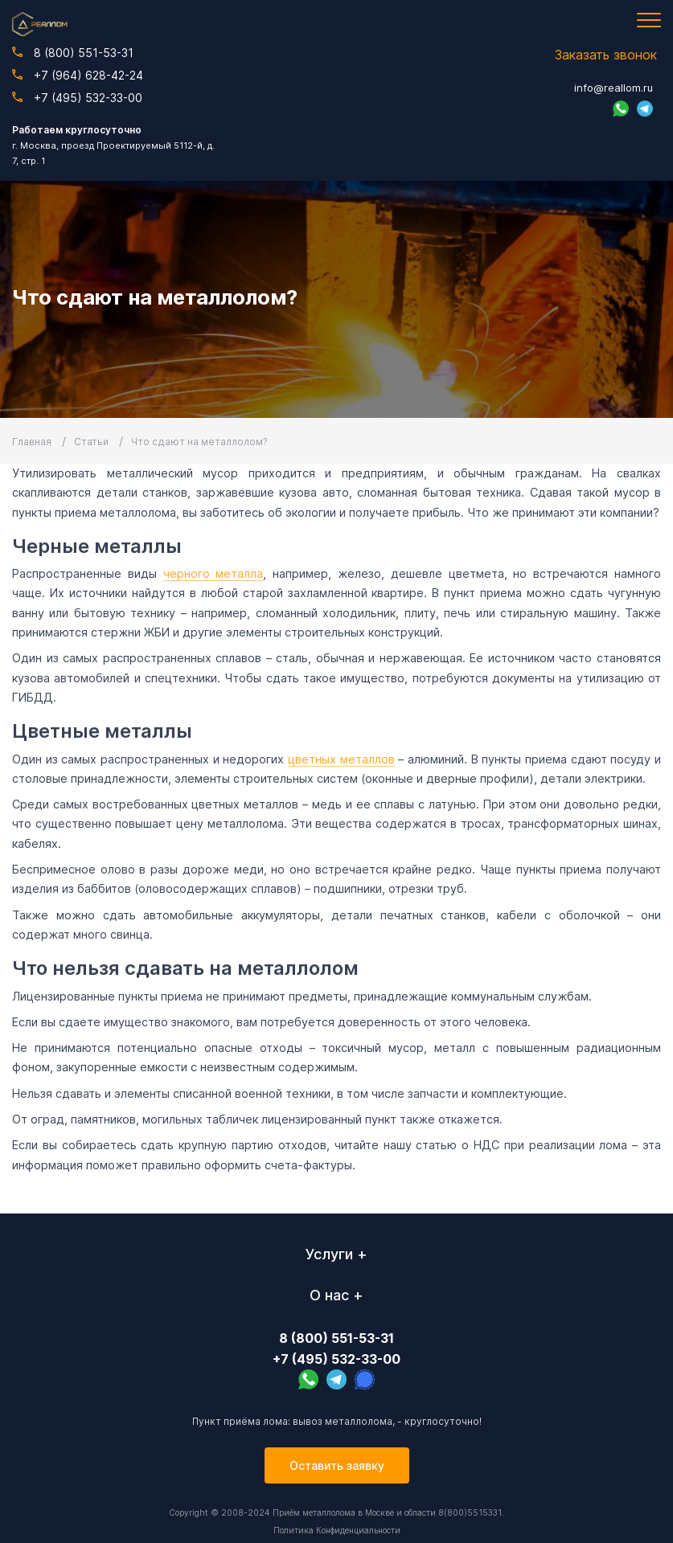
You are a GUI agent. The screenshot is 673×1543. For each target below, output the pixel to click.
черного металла (213, 573)
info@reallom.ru (613, 87)
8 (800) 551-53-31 (72, 52)
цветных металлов (341, 759)
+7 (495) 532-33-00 (77, 97)
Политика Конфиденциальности (336, 1530)
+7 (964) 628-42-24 (77, 75)
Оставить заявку (336, 1465)
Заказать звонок (606, 55)
